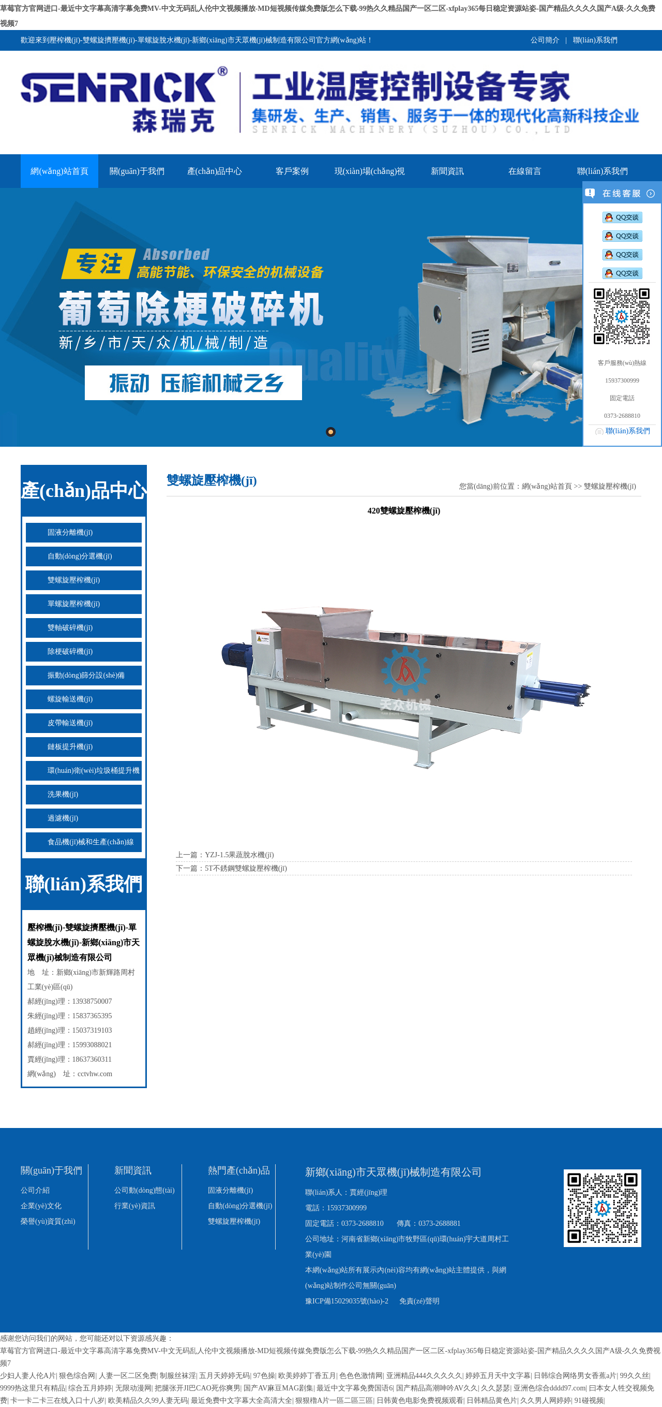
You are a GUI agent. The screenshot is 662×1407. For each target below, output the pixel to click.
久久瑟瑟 (495, 1388)
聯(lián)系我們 (595, 40)
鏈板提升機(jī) (70, 747)
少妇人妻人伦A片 (28, 1376)
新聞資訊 (447, 171)
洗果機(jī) (63, 794)
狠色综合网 (77, 1376)
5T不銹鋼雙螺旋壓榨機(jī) (246, 868)
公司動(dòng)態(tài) (144, 1190)
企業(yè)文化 (41, 1206)
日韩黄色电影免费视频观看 (420, 1400)
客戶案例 (292, 171)
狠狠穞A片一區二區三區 (334, 1400)
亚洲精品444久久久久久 (424, 1376)
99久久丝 (634, 1376)
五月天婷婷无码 (224, 1376)
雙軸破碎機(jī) (70, 628)
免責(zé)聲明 (419, 1301)
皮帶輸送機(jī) (70, 723)
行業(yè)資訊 (134, 1206)
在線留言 (524, 171)
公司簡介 (545, 40)
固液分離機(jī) (70, 532)
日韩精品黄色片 (492, 1400)
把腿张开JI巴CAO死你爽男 (197, 1388)
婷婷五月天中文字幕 (498, 1376)
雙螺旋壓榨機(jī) (74, 580)
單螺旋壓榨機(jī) (74, 604)
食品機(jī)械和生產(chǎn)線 (91, 842)
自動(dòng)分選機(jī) (80, 556)
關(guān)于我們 (137, 171)
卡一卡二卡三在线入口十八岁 (57, 1400)
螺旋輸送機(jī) (70, 699)
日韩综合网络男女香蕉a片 (575, 1376)
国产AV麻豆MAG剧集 (278, 1388)
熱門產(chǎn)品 (239, 1170)
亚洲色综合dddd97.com (550, 1388)
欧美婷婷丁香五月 (307, 1376)
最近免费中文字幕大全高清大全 (241, 1400)
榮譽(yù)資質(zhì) (48, 1221)
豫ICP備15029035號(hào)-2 (346, 1301)
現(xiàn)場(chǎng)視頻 (370, 177)
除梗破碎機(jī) (70, 651)
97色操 (264, 1376)
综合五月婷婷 (90, 1388)
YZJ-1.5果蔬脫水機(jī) (239, 855)
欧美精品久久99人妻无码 (148, 1400)
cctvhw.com (95, 1074)
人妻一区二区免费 (128, 1376)
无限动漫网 (133, 1388)
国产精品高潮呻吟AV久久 (437, 1388)
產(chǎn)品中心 (215, 171)
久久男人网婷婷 (545, 1400)
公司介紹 (35, 1190)
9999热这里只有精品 (32, 1388)
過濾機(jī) (63, 818)
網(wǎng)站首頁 (59, 171)
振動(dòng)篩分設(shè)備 (86, 675)
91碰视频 (589, 1400)
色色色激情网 (361, 1376)
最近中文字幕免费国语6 (355, 1388)
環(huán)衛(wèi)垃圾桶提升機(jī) (83, 774)
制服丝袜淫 (178, 1376)
